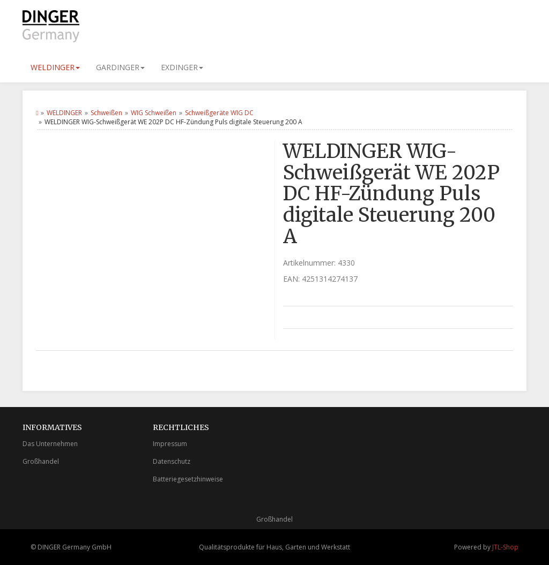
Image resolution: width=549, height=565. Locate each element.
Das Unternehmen (50, 443)
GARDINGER (120, 67)
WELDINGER (55, 67)
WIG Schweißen (153, 112)
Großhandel (41, 461)
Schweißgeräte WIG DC (219, 112)
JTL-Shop (505, 547)
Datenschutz (171, 461)
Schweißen (106, 112)
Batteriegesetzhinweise (188, 479)
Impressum (170, 443)
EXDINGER (182, 67)
